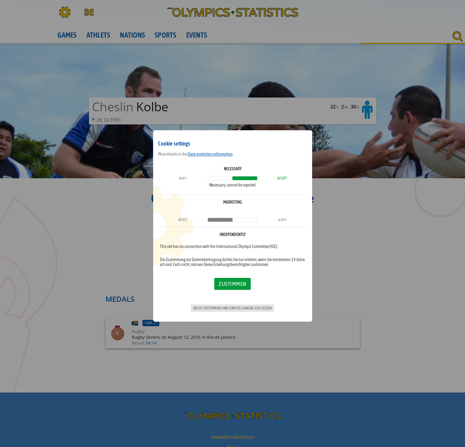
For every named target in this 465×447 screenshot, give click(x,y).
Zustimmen (232, 283)
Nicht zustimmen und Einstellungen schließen (232, 308)
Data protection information (210, 154)
